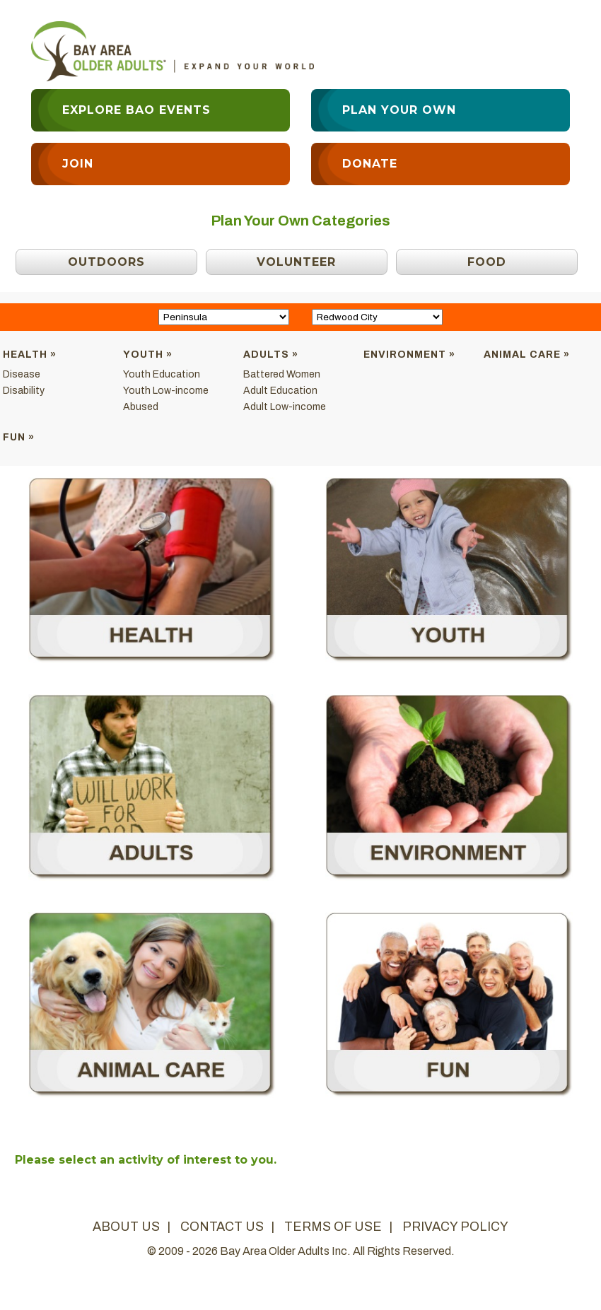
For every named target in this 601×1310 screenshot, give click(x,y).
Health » (30, 354)
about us (126, 1227)
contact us (222, 1227)
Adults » (270, 354)
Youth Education (161, 374)
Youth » (148, 354)
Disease (21, 374)
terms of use (333, 1227)
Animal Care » (527, 354)
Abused (140, 407)
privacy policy (455, 1227)
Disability (24, 390)
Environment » (409, 354)
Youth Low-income (166, 390)
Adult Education (280, 390)
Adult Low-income (284, 407)
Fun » (19, 437)
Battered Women (281, 374)
